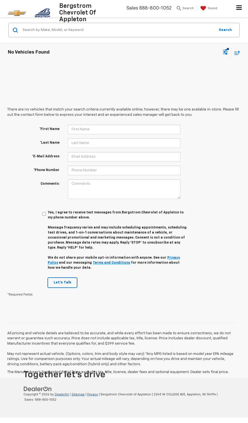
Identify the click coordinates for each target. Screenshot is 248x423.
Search (225, 30)
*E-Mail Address (45, 156)
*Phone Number (46, 170)
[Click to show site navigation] (239, 8)
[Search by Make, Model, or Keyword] (118, 30)
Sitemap (78, 394)
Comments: (49, 184)
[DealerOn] (37, 389)
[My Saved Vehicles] (208, 8)
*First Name (49, 129)
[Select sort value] (235, 52)
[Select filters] (225, 52)
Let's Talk (62, 282)
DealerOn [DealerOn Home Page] (62, 394)
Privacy (92, 394)
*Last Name (49, 143)
